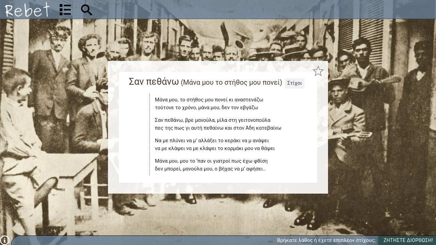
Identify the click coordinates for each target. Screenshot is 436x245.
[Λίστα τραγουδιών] (65, 9)
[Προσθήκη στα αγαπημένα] (318, 71)
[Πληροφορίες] (5, 240)
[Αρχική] (27, 9)
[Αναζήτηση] (131, 9)
